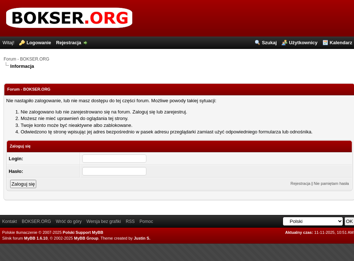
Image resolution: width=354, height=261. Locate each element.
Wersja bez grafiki (104, 221)
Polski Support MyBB (83, 232)
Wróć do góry (69, 221)
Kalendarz (341, 42)
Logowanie (38, 42)
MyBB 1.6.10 (36, 238)
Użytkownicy (303, 42)
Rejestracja (68, 42)
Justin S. (142, 238)
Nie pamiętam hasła (331, 183)
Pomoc (146, 221)
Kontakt (9, 221)
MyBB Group (86, 238)
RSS (130, 221)
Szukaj (269, 42)
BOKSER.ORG (36, 221)
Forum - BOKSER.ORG (26, 59)
